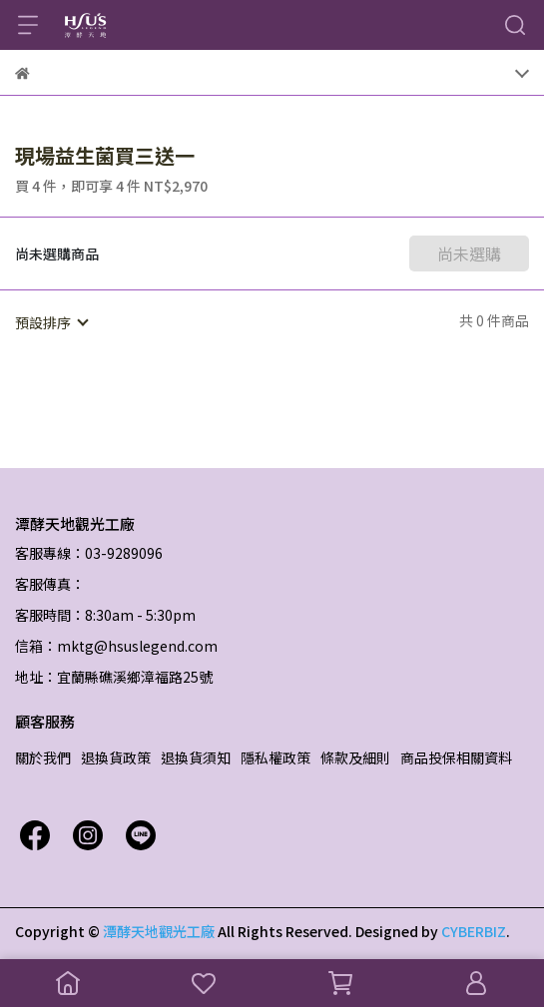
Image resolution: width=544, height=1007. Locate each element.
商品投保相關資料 (456, 757)
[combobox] (51, 322)
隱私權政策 (275, 757)
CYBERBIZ (473, 931)
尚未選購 (469, 253)
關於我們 (43, 757)
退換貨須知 (196, 757)
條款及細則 (355, 757)
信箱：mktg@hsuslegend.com (116, 646)
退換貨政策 (116, 757)
